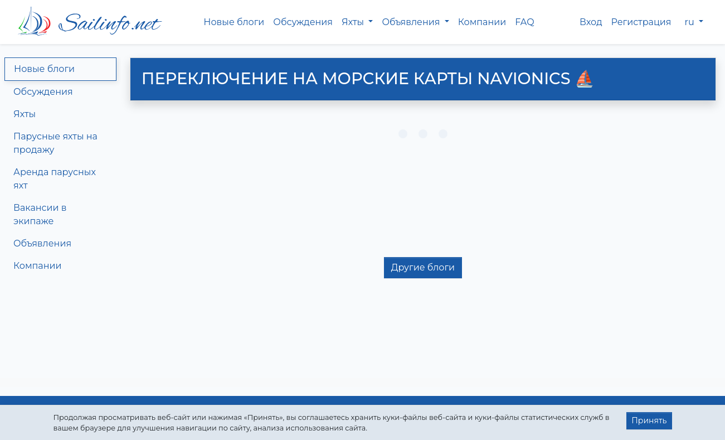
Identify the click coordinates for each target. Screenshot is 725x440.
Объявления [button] (412, 22)
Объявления (42, 243)
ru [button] (691, 22)
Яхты (24, 114)
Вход (591, 22)
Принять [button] (648, 420)
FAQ (524, 22)
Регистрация (641, 22)
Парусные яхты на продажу (55, 143)
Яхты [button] (354, 22)
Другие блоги (423, 267)
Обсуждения (303, 22)
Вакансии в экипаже (40, 214)
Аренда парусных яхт (54, 179)
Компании (482, 22)
